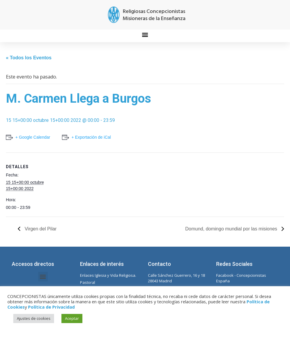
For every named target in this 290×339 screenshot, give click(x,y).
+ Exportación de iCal (91, 137)
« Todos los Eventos (28, 57)
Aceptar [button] (72, 318)
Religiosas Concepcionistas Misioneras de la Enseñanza (154, 15)
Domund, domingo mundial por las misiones (231, 228)
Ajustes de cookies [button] (33, 318)
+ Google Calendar (32, 137)
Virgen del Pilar (40, 228)
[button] (145, 34)
